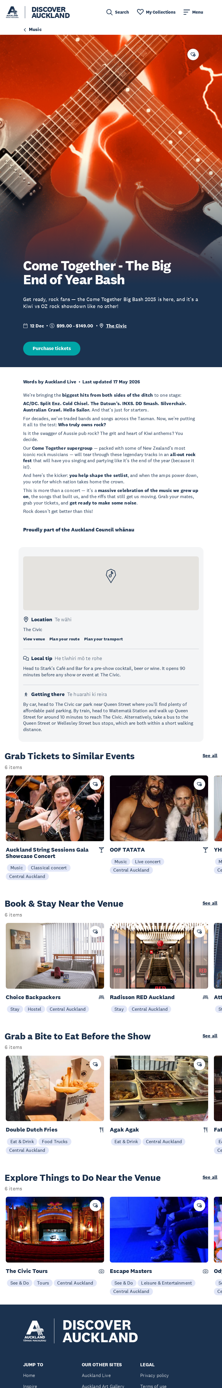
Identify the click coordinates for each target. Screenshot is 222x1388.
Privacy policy (154, 1375)
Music (16, 867)
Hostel (35, 1009)
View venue (34, 639)
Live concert (148, 861)
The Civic (116, 326)
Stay (15, 1009)
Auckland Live (96, 1375)
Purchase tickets (52, 348)
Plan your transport (103, 639)
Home (29, 1375)
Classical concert (49, 867)
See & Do (19, 1283)
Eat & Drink (22, 1141)
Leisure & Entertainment (166, 1283)
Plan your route (64, 639)
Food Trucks (55, 1141)
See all (210, 755)
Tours (43, 1283)
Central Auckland (27, 876)
